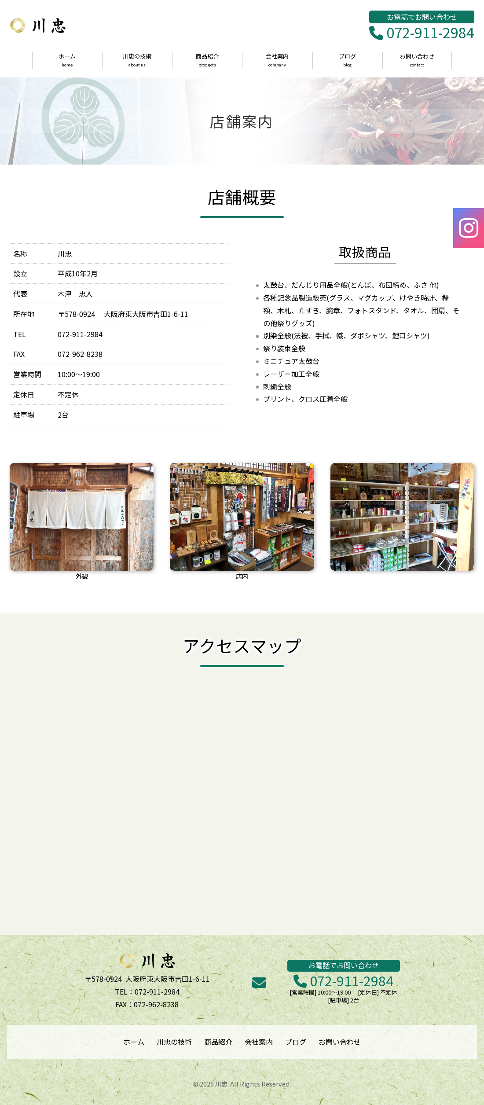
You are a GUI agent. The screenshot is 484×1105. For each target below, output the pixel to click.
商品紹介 (207, 60)
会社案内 (277, 60)
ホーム (67, 60)
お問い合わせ (417, 60)
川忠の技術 (137, 60)
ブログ (347, 60)
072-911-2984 (421, 33)
